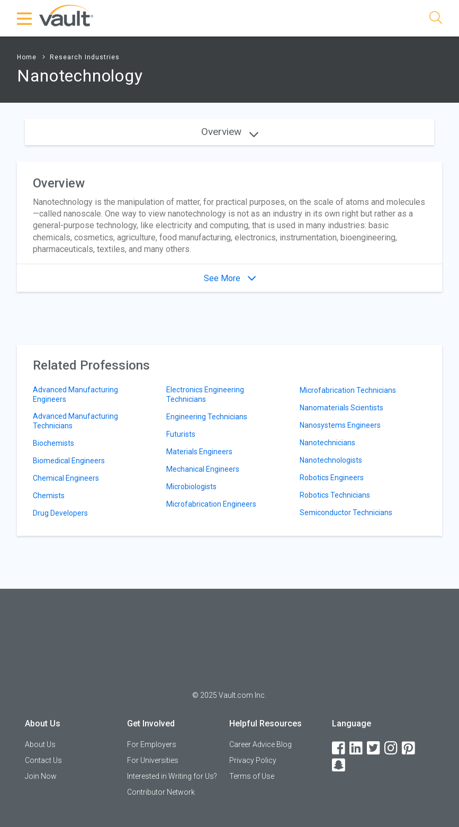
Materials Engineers (199, 451)
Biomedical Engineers (69, 460)
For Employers (151, 744)
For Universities (152, 760)
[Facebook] (339, 748)
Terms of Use (251, 776)
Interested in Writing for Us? (172, 776)
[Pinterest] (409, 748)
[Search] (435, 19)
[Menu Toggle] (25, 18)
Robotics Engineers (332, 477)
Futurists (180, 434)
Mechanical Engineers (202, 469)
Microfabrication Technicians (348, 390)
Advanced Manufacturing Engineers (75, 394)
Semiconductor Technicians (346, 512)
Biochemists (53, 443)
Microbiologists (191, 486)
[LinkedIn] (356, 748)
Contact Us (43, 760)
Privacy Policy (252, 760)
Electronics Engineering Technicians (205, 394)
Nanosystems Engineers (340, 425)
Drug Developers (60, 513)
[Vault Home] (66, 15)
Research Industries (85, 57)
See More (230, 278)
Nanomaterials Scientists (341, 407)
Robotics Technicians (335, 495)
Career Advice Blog (260, 744)
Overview (229, 131)
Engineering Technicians (206, 416)
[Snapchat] (339, 765)
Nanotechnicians (327, 442)
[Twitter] (374, 748)
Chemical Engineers (66, 478)
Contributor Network (161, 792)
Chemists (49, 495)
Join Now (41, 776)
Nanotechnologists (331, 460)
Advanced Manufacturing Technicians (75, 421)
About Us (40, 744)
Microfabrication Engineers (211, 504)
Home (27, 57)
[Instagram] (391, 748)
